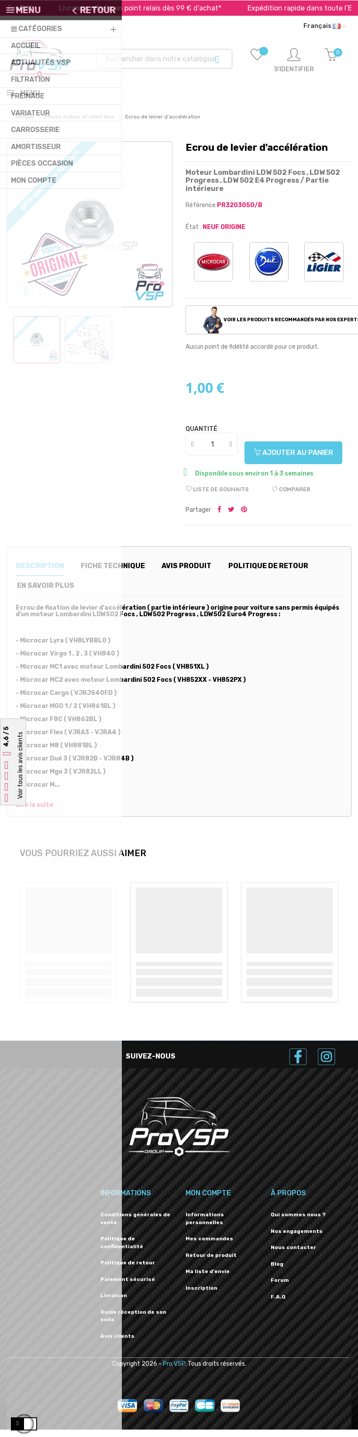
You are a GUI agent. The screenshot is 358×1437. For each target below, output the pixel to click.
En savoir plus (45, 593)
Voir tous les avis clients (20, 765)
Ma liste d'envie (208, 1279)
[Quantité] (212, 451)
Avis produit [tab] (186, 573)
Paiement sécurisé (127, 1287)
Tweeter (231, 517)
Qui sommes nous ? (298, 1222)
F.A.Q (278, 1304)
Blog (277, 1271)
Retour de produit (211, 1263)
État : (193, 234)
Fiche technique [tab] (113, 573)
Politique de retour (127, 1270)
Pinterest (244, 517)
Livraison (113, 1303)
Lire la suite (34, 812)
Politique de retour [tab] (268, 573)
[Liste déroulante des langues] (324, 26)
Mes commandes (209, 1246)
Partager (219, 517)
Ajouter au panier (293, 460)
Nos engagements (297, 1239)
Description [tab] (40, 573)
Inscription (201, 1295)
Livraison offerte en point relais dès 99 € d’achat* (156, 8)
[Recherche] (164, 59)
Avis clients (117, 1343)
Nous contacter (293, 1255)
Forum (280, 1287)
